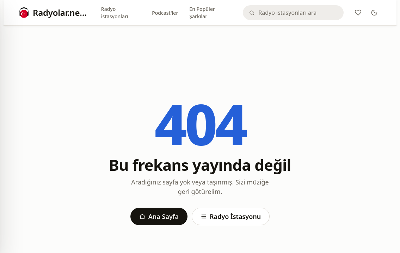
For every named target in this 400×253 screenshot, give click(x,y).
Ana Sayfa (159, 216)
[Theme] (374, 12)
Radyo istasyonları (114, 13)
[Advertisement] (200, 50)
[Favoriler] (358, 12)
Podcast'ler (165, 12)
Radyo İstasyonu (231, 216)
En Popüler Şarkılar (202, 13)
